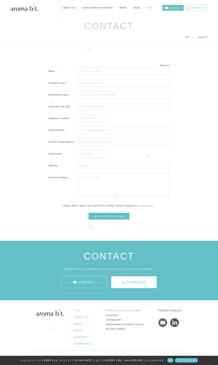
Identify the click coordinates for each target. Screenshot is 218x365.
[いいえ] (214, 360)
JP (154, 8)
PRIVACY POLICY (170, 310)
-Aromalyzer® (113, 320)
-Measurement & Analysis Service (124, 324)
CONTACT (81, 337)
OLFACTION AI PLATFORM (97, 8)
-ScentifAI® (111, 315)
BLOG (137, 8)
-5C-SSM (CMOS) (115, 329)
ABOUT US (69, 8)
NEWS (123, 8)
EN (148, 8)
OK (170, 360)
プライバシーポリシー (186, 360)
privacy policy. (146, 205)
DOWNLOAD (82, 343)
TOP (187, 37)
